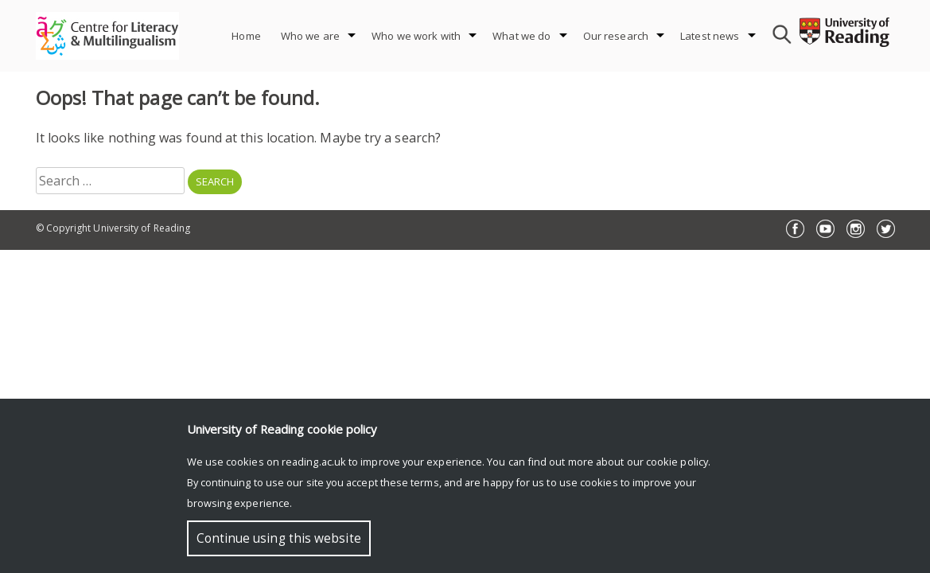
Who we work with (416, 36)
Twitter (886, 229)
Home (246, 36)
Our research (616, 36)
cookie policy (677, 461)
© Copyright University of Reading (113, 228)
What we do (521, 36)
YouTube (825, 229)
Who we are (310, 36)
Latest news (709, 36)
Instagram (855, 229)
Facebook (795, 229)
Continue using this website (279, 538)
